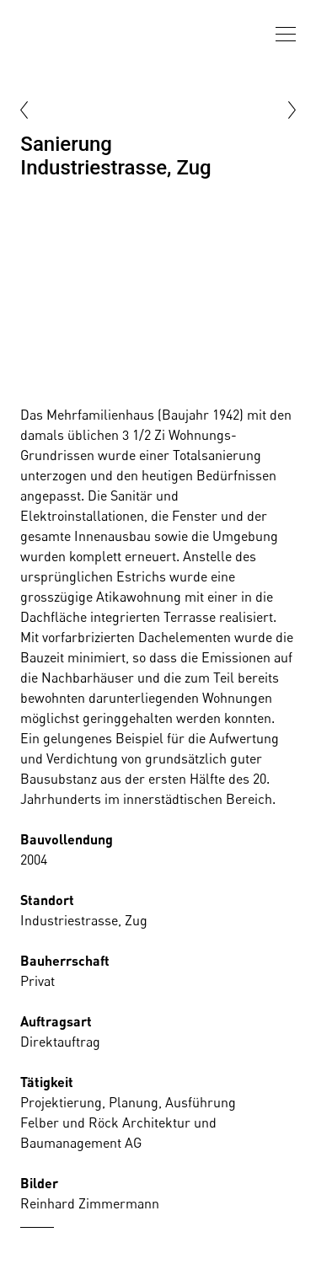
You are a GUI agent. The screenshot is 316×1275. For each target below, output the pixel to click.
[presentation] (286, 34)
